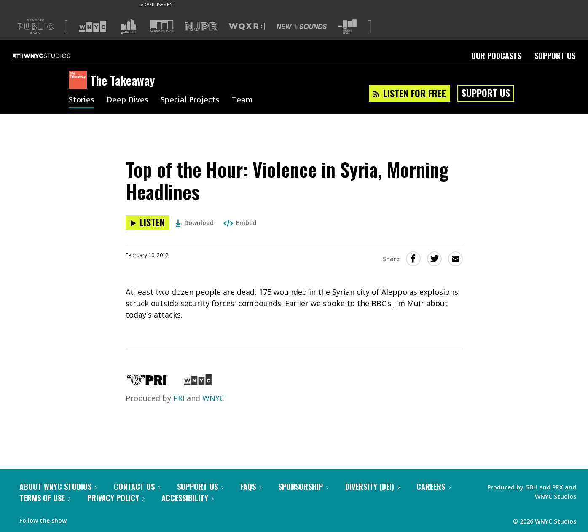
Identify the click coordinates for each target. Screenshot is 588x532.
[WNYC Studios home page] (52, 55)
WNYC (213, 398)
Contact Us (137, 486)
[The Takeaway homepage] (79, 80)
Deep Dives (127, 100)
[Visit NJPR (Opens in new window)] (201, 26)
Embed (239, 223)
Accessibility (187, 497)
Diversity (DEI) (372, 486)
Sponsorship (303, 486)
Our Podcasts (496, 55)
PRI (179, 398)
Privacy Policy (116, 497)
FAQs (250, 486)
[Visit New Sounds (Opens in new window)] (302, 26)
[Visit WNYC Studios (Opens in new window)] (162, 26)
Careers (433, 486)
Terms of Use (44, 497)
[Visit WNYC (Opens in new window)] (92, 26)
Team (242, 100)
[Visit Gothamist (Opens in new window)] (128, 26)
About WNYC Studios (58, 486)
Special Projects (190, 100)
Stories (81, 100)
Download (194, 223)
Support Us (554, 55)
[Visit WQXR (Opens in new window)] (247, 27)
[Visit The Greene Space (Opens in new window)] (347, 26)
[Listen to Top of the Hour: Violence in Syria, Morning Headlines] (147, 222)
